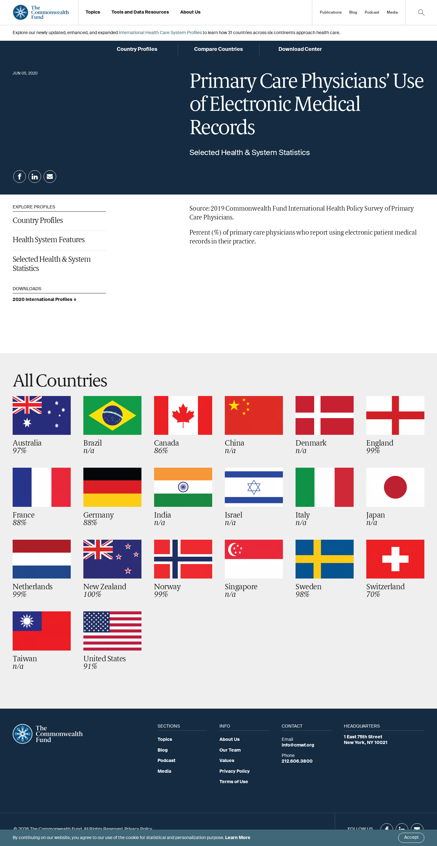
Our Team (230, 750)
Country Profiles (38, 221)
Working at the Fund (205, 14)
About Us (229, 739)
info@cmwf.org (298, 745)
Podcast (372, 13)
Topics (165, 739)
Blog (353, 13)
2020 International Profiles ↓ (45, 299)
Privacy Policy (234, 771)
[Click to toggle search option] (421, 12)
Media (392, 13)
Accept (411, 837)
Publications (331, 13)
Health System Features (49, 240)
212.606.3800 (297, 761)
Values (226, 761)
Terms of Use (233, 782)
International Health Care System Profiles (160, 33)
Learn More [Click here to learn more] (237, 838)
